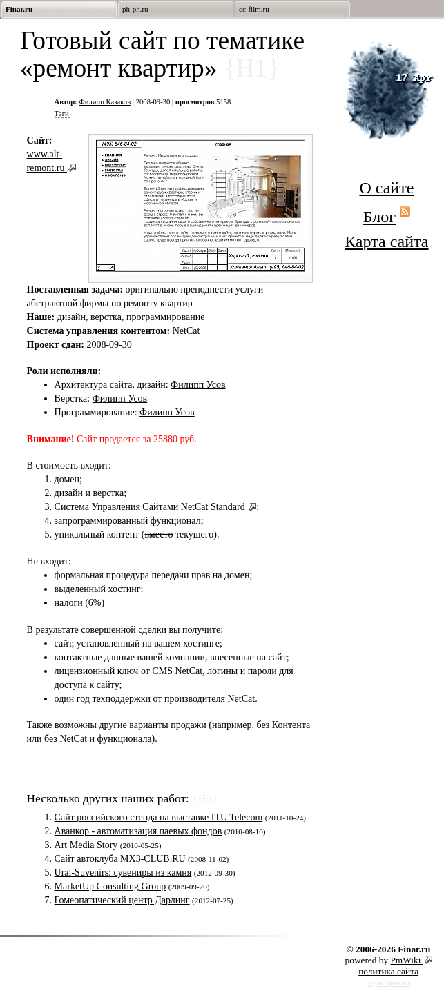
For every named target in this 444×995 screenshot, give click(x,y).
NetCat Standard (214, 507)
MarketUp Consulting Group (110, 886)
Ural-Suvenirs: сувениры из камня (123, 872)
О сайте (386, 188)
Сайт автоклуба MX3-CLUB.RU (120, 859)
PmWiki (406, 960)
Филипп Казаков (105, 102)
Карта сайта (386, 241)
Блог (379, 217)
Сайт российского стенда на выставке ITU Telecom (159, 817)
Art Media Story (86, 845)
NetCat (186, 331)
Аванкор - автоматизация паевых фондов (138, 831)
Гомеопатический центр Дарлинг (122, 900)
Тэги (62, 113)
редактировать (388, 983)
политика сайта (388, 971)
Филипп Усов (198, 385)
